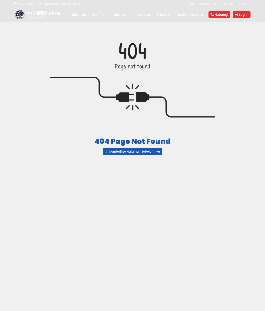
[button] (132, 151)
